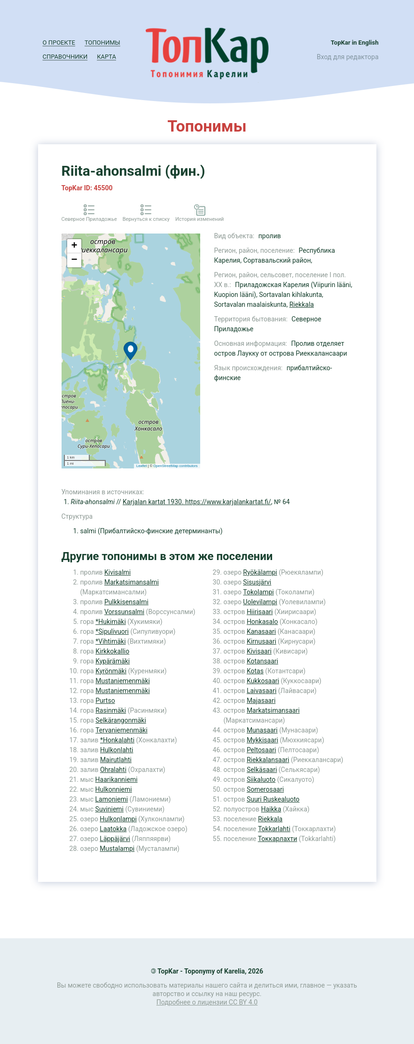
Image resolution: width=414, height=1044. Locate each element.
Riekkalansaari (268, 760)
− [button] (74, 260)
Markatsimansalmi (131, 582)
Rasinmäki (110, 710)
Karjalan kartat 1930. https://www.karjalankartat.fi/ (197, 502)
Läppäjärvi (115, 838)
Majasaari (261, 700)
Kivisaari (259, 651)
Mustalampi (117, 848)
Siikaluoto (261, 779)
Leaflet (141, 466)
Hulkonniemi (113, 789)
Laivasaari (261, 690)
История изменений (199, 219)
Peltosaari (261, 750)
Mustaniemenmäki (122, 681)
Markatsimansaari (273, 710)
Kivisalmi (117, 572)
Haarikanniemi (116, 779)
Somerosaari (265, 789)
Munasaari (262, 730)
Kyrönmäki (110, 671)
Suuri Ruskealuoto (273, 799)
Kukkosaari (263, 681)
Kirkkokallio (112, 651)
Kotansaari (262, 661)
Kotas (255, 671)
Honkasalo (262, 621)
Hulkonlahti (116, 750)
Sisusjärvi (257, 582)
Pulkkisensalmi (126, 602)
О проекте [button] (59, 42)
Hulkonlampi (118, 819)
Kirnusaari (261, 641)
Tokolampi (258, 592)
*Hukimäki (110, 621)
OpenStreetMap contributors (175, 466)
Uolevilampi (260, 602)
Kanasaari (261, 631)
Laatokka (113, 829)
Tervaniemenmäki (121, 730)
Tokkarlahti (274, 829)
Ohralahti (113, 769)
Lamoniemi (111, 799)
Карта (106, 56)
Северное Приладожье (89, 219)
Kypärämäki (112, 661)
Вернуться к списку (146, 219)
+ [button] (74, 246)
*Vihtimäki (110, 641)
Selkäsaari (262, 769)
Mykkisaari (262, 740)
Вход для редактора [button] (347, 57)
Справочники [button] (65, 56)
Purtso (105, 700)
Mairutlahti (116, 760)
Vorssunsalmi (124, 611)
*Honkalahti (117, 740)
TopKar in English (355, 42)
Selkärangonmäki (120, 720)
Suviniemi (109, 809)
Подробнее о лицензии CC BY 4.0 (207, 1002)
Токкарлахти (277, 838)
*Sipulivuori (112, 631)
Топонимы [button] (102, 42)
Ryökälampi (260, 572)
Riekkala (301, 304)
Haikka (271, 809)
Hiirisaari (260, 611)
